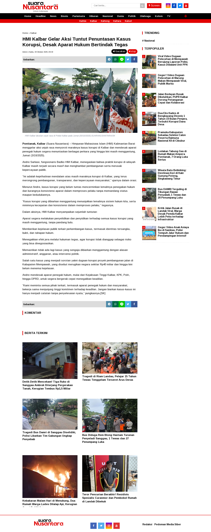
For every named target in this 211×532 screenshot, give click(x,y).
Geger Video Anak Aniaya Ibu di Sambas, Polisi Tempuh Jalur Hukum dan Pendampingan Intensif (173, 231)
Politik (132, 16)
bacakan (119, 51)
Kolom (159, 16)
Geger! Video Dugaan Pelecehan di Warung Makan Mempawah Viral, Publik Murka (172, 79)
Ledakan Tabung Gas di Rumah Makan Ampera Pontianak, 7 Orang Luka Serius (173, 155)
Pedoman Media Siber (167, 524)
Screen (154, 5)
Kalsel (128, 21)
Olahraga (145, 16)
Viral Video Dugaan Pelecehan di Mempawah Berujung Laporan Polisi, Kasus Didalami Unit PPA (173, 60)
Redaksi (147, 524)
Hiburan (93, 16)
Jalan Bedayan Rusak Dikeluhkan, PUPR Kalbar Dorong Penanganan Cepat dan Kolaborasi (173, 98)
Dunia (120, 16)
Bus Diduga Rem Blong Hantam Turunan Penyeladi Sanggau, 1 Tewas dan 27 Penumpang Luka (108, 438)
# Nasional (148, 40)
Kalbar (93, 21)
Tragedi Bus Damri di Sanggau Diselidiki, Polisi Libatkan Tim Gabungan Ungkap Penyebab (49, 436)
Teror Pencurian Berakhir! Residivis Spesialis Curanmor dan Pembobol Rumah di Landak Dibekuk (109, 498)
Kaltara (117, 21)
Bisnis (64, 16)
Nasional (108, 16)
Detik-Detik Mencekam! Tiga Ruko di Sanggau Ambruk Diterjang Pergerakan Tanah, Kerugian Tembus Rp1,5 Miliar (47, 385)
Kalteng (105, 21)
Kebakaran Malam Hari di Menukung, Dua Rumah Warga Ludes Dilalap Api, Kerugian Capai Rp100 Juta (49, 504)
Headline (41, 16)
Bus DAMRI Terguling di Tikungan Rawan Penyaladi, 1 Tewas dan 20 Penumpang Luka (172, 193)
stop (132, 51)
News (53, 16)
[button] (185, 14)
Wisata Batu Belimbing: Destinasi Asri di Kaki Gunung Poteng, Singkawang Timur (172, 174)
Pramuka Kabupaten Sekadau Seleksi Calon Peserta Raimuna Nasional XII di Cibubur (172, 136)
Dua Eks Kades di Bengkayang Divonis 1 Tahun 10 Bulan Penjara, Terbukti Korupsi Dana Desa (172, 119)
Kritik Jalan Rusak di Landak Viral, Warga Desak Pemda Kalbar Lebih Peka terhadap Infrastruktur (170, 214)
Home (27, 16)
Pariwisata (78, 16)
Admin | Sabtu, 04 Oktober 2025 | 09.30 (37, 52)
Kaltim (82, 21)
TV (168, 16)
